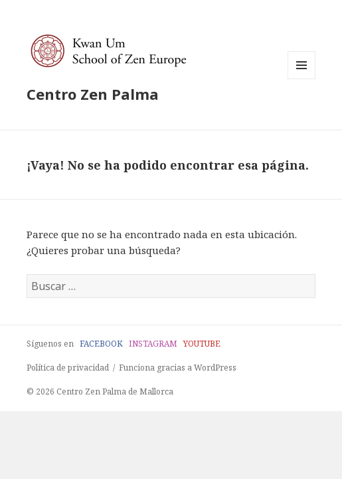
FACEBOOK (101, 343)
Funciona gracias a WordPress (177, 367)
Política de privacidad (68, 367)
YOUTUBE (201, 343)
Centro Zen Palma (93, 94)
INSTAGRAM (153, 343)
